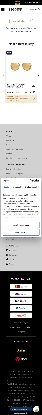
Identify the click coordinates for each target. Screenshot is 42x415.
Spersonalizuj (21, 232)
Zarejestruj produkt (13, 169)
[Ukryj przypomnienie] (29, 409)
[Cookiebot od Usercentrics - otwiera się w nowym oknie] (29, 180)
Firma (9, 131)
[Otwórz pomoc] (36, 409)
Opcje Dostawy (21, 342)
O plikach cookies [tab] (32, 187)
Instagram (13, 255)
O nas (8, 136)
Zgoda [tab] (6, 187)
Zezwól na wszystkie (21, 225)
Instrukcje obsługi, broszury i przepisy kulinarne (21, 238)
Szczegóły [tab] (17, 187)
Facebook (13, 250)
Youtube (12, 264)
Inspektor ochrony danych (16, 158)
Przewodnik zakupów (14, 174)
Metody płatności (21, 279)
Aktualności (10, 140)
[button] (21, 409)
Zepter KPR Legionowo (15, 149)
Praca (8, 145)
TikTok (11, 259)
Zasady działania (15, 164)
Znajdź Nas (12, 246)
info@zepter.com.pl (20, 413)
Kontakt (9, 154)
